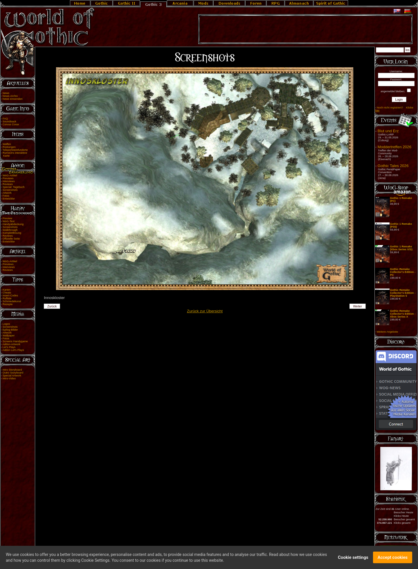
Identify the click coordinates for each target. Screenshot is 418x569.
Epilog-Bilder (10, 329)
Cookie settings (353, 558)
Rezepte (8, 304)
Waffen (7, 144)
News (6, 93)
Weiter (357, 306)
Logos (6, 323)
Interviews (9, 181)
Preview (7, 218)
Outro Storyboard (13, 372)
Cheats (7, 292)
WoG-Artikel (10, 175)
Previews (8, 178)
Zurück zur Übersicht (205, 311)
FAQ (5, 118)
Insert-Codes (10, 295)
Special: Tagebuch (14, 187)
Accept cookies (393, 558)
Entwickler (9, 198)
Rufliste (7, 298)
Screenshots (10, 190)
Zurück (52, 306)
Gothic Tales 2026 (393, 166)
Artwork (7, 192)
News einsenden (13, 98)
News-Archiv (10, 96)
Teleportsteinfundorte (15, 149)
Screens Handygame (15, 341)
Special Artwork (12, 375)
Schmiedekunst (12, 301)
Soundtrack (9, 121)
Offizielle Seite (11, 238)
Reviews (8, 184)
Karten (6, 289)
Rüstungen (9, 147)
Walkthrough (10, 230)
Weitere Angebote (387, 331)
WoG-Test (9, 221)
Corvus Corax (11, 124)
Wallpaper (9, 335)
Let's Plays (9, 347)
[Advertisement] (305, 29)
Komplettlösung (12, 232)
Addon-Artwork (11, 344)
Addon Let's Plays (13, 350)
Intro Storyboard (12, 369)
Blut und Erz (388, 131)
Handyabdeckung (13, 224)
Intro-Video (9, 378)
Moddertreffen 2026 (394, 147)
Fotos (6, 195)
